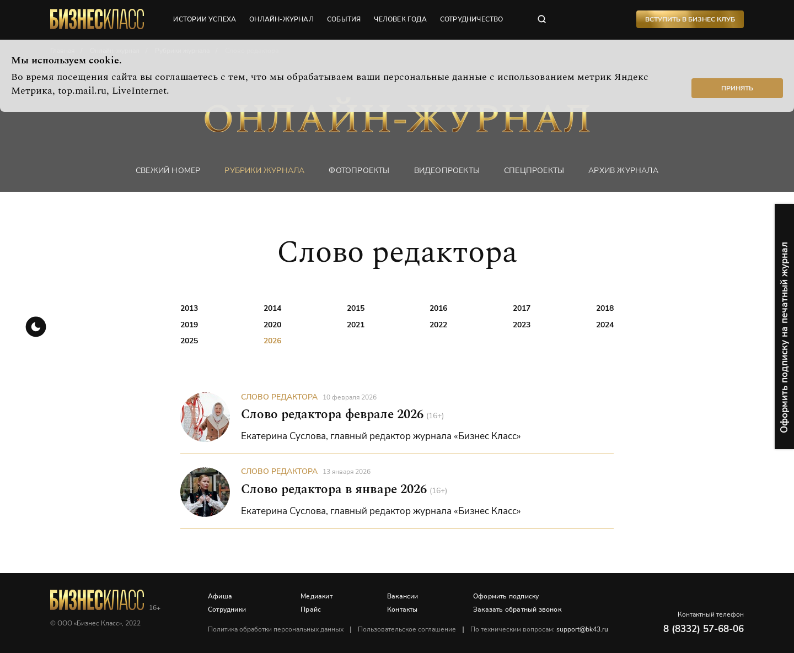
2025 (189, 341)
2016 (438, 308)
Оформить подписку (506, 596)
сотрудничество (471, 19)
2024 (605, 325)
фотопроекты (359, 170)
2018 (605, 308)
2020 (272, 325)
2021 (355, 325)
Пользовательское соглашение (407, 629)
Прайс (311, 609)
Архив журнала (623, 170)
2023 (521, 325)
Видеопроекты (447, 170)
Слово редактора (279, 397)
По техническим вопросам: (539, 629)
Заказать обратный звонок (517, 609)
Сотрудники (227, 609)
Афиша (220, 596)
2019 (189, 325)
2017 (521, 308)
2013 (189, 308)
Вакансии (403, 596)
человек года (400, 19)
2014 (272, 308)
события (344, 19)
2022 (438, 325)
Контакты (402, 609)
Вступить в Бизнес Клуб (690, 19)
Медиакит (316, 596)
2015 (355, 308)
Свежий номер (168, 170)
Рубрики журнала (264, 170)
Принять (737, 88)
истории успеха (204, 19)
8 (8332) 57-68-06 (703, 629)
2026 (272, 341)
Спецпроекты (534, 170)
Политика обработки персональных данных (276, 629)
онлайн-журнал (281, 19)
